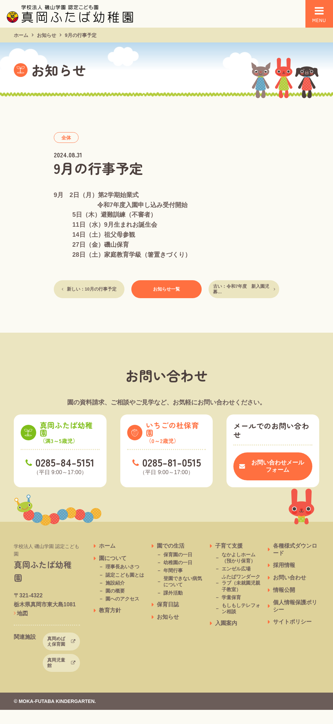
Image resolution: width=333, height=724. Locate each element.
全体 (66, 137)
